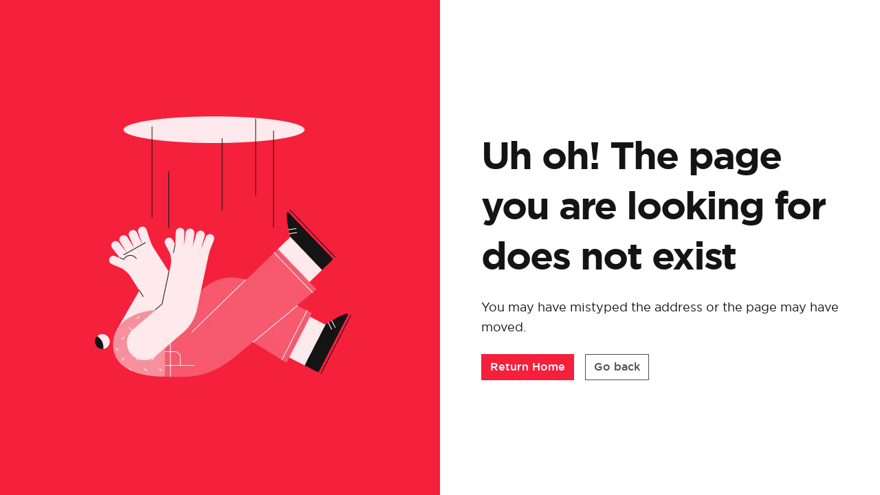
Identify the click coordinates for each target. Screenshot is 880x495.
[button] (527, 367)
